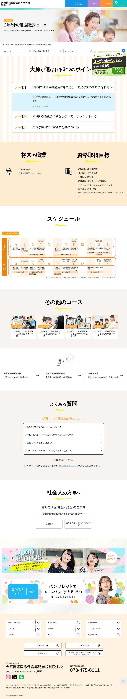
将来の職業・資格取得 (41, 51)
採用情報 (67, 688)
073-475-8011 (85, 670)
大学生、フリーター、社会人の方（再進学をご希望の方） (81, 653)
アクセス (116, 5)
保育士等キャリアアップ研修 (78, 523)
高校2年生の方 (43, 646)
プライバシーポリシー (30, 685)
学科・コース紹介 (12, 44)
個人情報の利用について (47, 685)
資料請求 (95, 3)
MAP (39, 672)
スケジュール (69, 51)
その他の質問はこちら (63, 460)
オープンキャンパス (78, 3)
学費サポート (92, 622)
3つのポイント (8, 51)
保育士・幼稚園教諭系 (27, 44)
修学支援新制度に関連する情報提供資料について (46, 688)
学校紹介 (51, 629)
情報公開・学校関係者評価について (17, 688)
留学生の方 (42, 653)
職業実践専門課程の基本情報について (98, 685)
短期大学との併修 (40, 106)
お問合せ (108, 3)
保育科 (48, 524)
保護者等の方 (84, 646)
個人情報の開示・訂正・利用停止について (70, 685)
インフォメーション (95, 629)
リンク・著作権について (13, 685)
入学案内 (11, 629)
